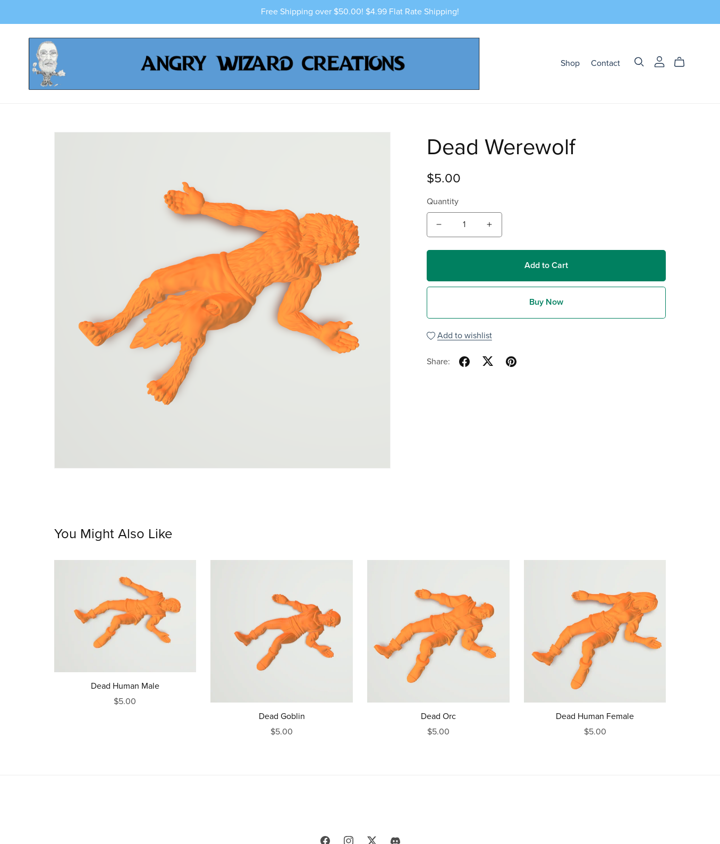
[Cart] (683, 62)
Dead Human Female (595, 716)
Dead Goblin (282, 716)
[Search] (639, 62)
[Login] (659, 61)
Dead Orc (438, 716)
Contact (605, 63)
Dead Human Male (125, 686)
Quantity (443, 201)
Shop (570, 63)
